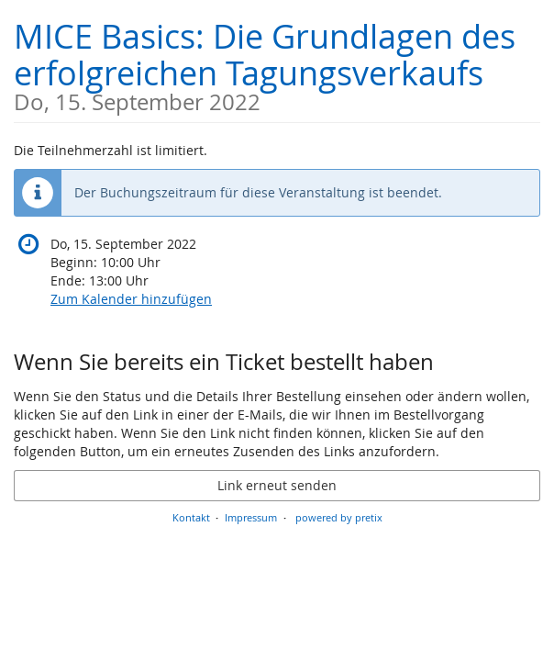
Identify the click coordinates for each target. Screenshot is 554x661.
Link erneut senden (277, 485)
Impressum (251, 517)
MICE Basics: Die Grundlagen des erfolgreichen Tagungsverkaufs (277, 64)
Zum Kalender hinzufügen (131, 299)
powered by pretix (338, 517)
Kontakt (191, 517)
